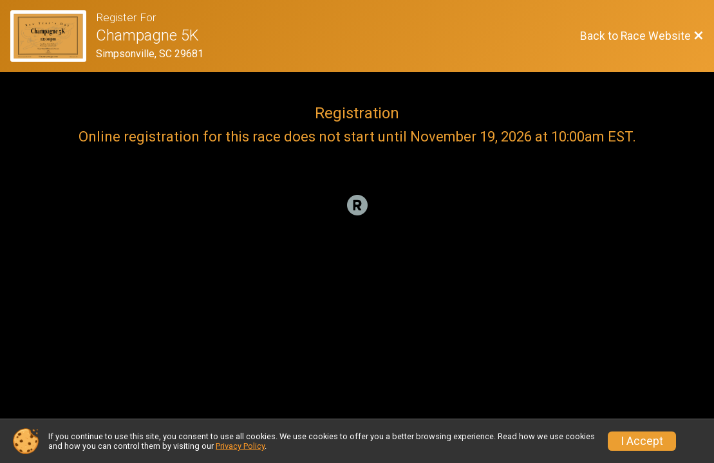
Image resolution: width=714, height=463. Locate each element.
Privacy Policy (240, 446)
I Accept (642, 441)
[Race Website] (53, 36)
